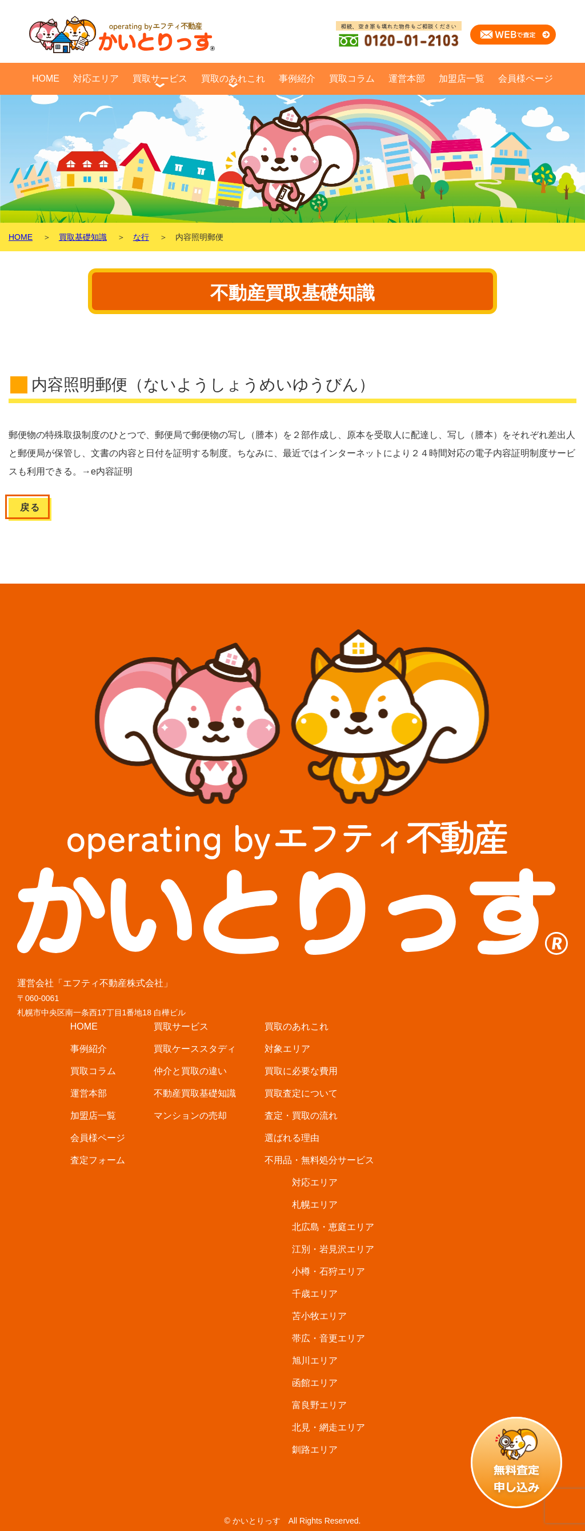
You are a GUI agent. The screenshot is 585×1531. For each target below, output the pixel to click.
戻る (30, 507)
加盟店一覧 (461, 78)
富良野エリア (319, 1405)
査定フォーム (97, 1160)
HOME (45, 78)
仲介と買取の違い (190, 1071)
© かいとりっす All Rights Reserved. (292, 1520)
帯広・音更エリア (328, 1338)
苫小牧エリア (319, 1316)
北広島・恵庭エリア (333, 1227)
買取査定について (301, 1093)
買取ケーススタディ (195, 1049)
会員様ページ (525, 78)
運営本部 (406, 78)
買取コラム (352, 78)
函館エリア (315, 1383)
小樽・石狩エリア (328, 1271)
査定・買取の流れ (301, 1115)
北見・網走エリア (328, 1427)
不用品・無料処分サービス (319, 1160)
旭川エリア (315, 1360)
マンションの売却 (190, 1115)
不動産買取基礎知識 (195, 1093)
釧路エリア (315, 1449)
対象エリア (287, 1049)
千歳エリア (315, 1294)
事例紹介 (297, 78)
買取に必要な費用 (301, 1071)
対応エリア (96, 78)
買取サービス (160, 78)
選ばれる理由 (292, 1138)
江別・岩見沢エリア (333, 1249)
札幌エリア (315, 1204)
